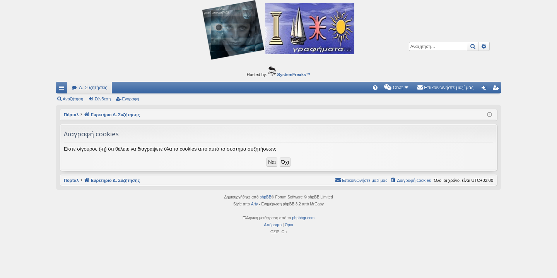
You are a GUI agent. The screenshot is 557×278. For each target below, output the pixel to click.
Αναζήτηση (73, 99)
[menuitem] (375, 87)
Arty (254, 204)
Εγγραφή (130, 99)
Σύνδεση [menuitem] (486, 89)
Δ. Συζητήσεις (93, 87)
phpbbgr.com (303, 218)
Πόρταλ (71, 114)
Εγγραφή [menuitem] (497, 89)
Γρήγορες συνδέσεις (63, 89)
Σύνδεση (102, 99)
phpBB (265, 197)
